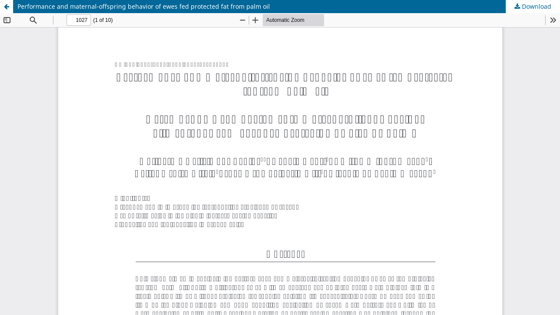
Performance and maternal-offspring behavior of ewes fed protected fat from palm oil (144, 6)
